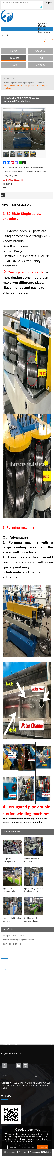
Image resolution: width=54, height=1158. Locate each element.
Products (14, 58)
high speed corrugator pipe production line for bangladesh (10, 890)
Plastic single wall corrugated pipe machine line (23, 82)
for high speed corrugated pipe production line (31, 919)
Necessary (9, 1152)
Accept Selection (27, 1147)
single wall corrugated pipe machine (18, 940)
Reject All (12, 1147)
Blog (40, 58)
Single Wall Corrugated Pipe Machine (10, 860)
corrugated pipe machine (13, 935)
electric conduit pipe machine (33, 860)
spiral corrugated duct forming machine (33, 889)
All (13, 78)
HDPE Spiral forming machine (12, 919)
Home (13, 51)
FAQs (14, 64)
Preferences (34, 1152)
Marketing (46, 1152)
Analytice (21, 1152)
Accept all (43, 1147)
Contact (40, 64)
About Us (40, 51)
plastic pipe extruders (12, 944)
